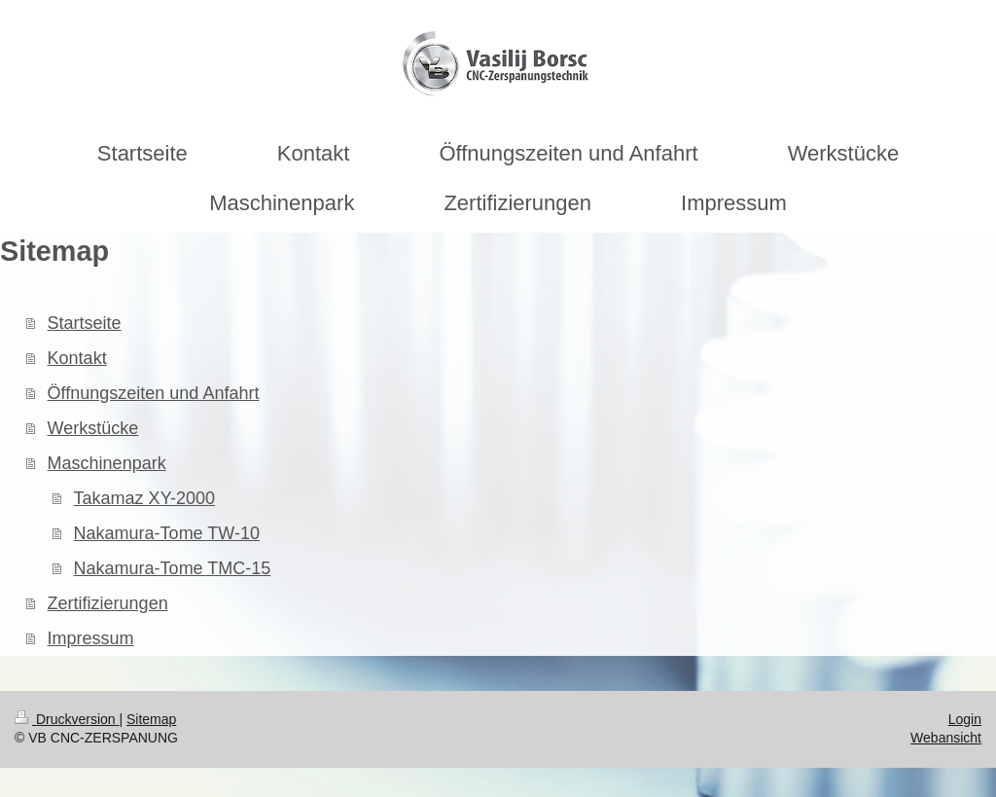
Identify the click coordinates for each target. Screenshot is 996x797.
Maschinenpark (107, 463)
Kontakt (77, 358)
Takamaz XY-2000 (144, 498)
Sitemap (151, 719)
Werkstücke (93, 428)
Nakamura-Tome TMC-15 (172, 568)
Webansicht (945, 737)
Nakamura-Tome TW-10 (167, 533)
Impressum (91, 638)
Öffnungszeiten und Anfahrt (154, 393)
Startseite (85, 323)
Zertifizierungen (108, 603)
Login (964, 719)
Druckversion (67, 719)
